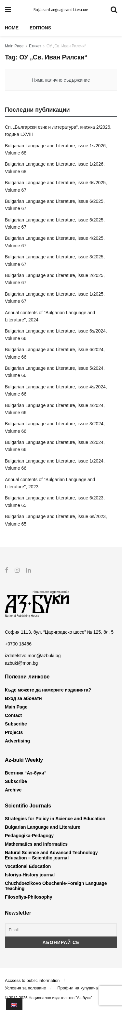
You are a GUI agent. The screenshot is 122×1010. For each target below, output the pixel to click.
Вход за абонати (23, 698)
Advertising (17, 740)
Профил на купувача (77, 988)
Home (12, 27)
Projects (14, 732)
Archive (13, 789)
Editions (40, 27)
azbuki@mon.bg (21, 663)
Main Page (14, 46)
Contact (13, 715)
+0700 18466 (18, 643)
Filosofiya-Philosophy (28, 897)
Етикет (35, 46)
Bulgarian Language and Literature (61, 10)
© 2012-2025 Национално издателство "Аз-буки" (48, 997)
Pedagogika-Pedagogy (29, 835)
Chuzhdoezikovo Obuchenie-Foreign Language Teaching (56, 886)
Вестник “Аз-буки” (26, 772)
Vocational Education (28, 866)
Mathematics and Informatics (36, 844)
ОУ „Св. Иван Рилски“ (66, 46)
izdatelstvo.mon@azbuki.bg (33, 655)
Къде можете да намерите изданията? (48, 689)
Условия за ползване (25, 988)
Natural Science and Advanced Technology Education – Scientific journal (51, 855)
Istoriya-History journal (30, 874)
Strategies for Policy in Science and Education (55, 818)
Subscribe (16, 723)
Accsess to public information (32, 980)
